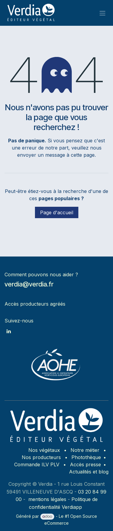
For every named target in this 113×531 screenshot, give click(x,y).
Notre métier (85, 450)
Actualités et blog (88, 472)
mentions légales (47, 499)
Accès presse (85, 464)
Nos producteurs (41, 457)
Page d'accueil (56, 212)
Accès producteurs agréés (35, 304)
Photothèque (86, 457)
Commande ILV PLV (36, 464)
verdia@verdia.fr (29, 284)
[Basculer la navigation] (102, 13)
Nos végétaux (44, 450)
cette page (83, 155)
